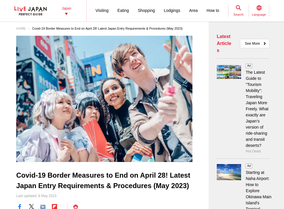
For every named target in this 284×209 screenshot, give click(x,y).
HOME (21, 28)
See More (252, 44)
